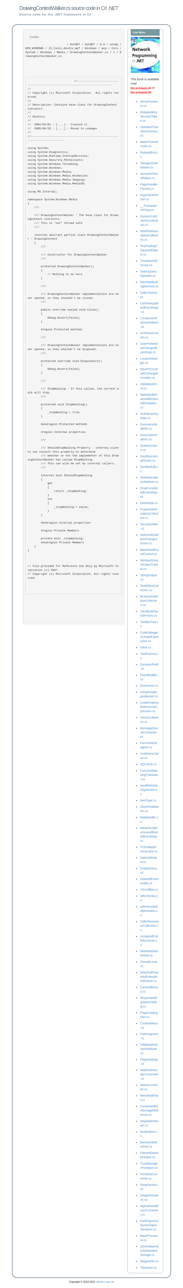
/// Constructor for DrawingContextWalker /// (67, 254)
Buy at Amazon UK (141, 92)
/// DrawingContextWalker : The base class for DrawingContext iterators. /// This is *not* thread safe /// (73, 221)
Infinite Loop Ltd (105, 1281)
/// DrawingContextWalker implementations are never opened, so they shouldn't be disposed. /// (73, 347)
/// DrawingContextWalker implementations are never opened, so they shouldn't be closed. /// (73, 296)
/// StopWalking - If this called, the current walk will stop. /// (73, 390)
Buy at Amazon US (141, 88)
